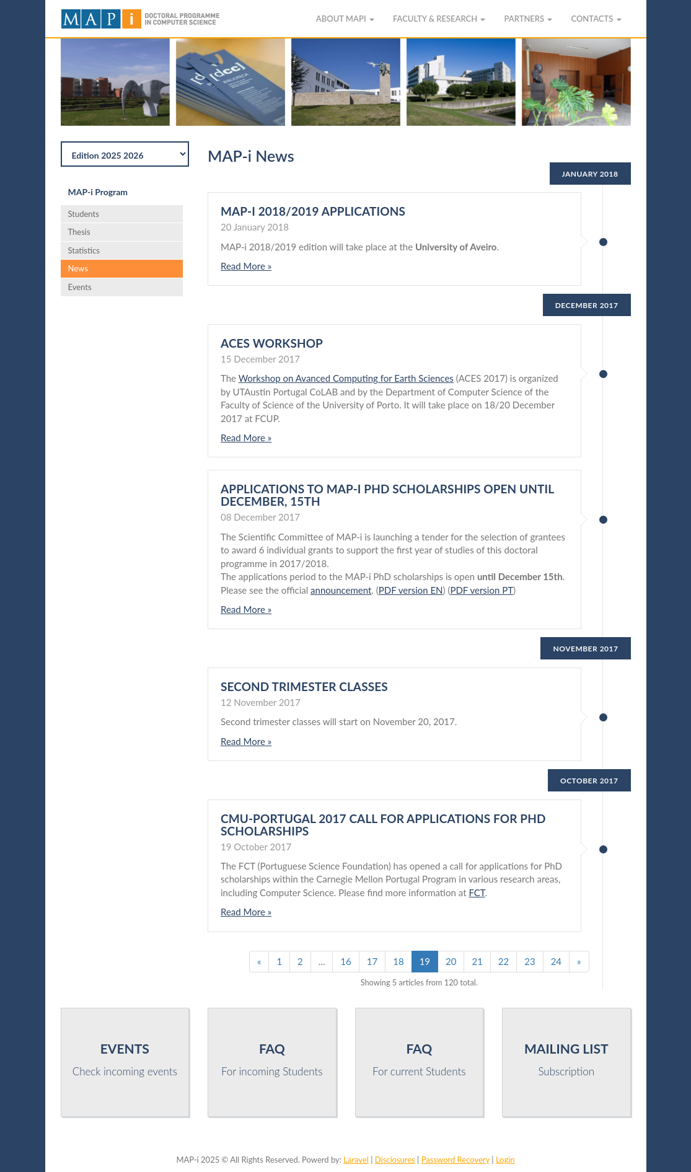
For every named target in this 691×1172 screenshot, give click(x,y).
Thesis (79, 232)
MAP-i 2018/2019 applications (313, 211)
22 (503, 961)
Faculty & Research (439, 19)
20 (451, 961)
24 (556, 961)
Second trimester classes (304, 686)
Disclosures (395, 1160)
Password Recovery (455, 1160)
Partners (528, 19)
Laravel (356, 1160)
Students (83, 214)
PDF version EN (411, 590)
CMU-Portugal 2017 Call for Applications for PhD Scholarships (383, 824)
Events (80, 287)
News (78, 268)
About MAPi (345, 19)
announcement (340, 590)
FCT (477, 892)
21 (477, 961)
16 (345, 961)
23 (529, 961)
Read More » (246, 265)
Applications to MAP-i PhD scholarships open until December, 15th (387, 495)
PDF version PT (481, 590)
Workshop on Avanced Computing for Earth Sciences (346, 378)
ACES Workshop (272, 343)
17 (372, 961)
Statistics (84, 250)
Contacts (596, 19)
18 (398, 961)
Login (505, 1160)
